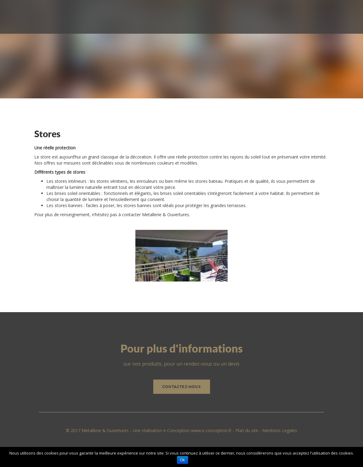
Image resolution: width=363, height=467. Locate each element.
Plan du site (247, 430)
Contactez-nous (181, 387)
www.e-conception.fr (211, 430)
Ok (182, 460)
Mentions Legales (279, 430)
